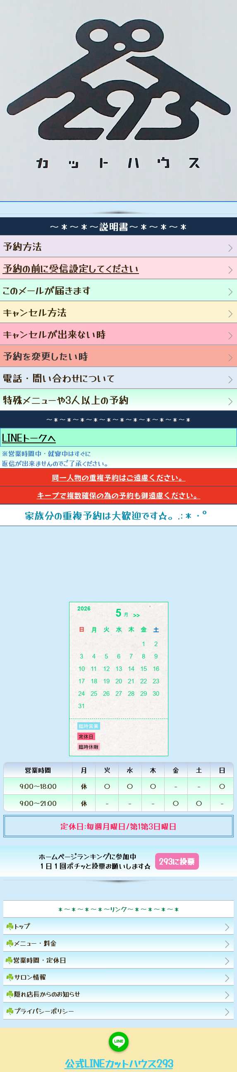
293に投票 (177, 861)
